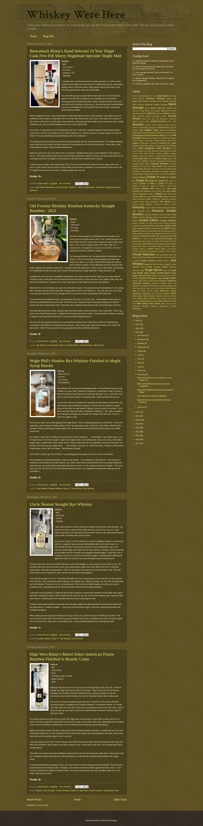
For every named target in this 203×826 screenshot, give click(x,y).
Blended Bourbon (144, 116)
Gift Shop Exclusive (151, 169)
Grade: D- (145, 186)
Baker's (135, 104)
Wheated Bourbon (163, 296)
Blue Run (155, 119)
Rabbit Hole (172, 255)
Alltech (135, 98)
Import (135, 194)
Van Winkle (141, 291)
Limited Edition (73, 345)
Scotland (157, 267)
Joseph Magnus (145, 204)
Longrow (173, 223)
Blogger (114, 820)
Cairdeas (152, 133)
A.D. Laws (153, 96)
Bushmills (145, 133)
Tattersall (156, 281)
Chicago (163, 140)
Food (141, 166)
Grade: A (153, 176)
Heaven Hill (147, 188)
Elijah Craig (161, 158)
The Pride (153, 286)
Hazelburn (136, 188)
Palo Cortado (151, 246)
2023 (137, 332)
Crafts (174, 148)
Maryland (141, 228)
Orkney (167, 244)
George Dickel (138, 169)
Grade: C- (55, 639)
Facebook (136, 164)
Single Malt (100, 187)
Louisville (136, 226)
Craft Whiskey (41, 488)
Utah (117, 790)
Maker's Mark (170, 226)
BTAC (141, 130)
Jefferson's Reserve (168, 199)
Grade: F (163, 186)
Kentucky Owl (144, 211)
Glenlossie (172, 171)
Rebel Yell (136, 257)
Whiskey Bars (155, 298)
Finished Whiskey (55, 488)
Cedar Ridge (166, 138)
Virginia (156, 291)
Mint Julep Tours (159, 231)
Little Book (165, 223)
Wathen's (166, 293)
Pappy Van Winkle (163, 246)
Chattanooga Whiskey (151, 140)
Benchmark (165, 111)
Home (33, 36)
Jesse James (144, 202)
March (140, 370)
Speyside (33, 190)
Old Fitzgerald (156, 239)
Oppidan (156, 244)
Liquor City (157, 223)
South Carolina (171, 276)
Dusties (135, 158)
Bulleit (162, 130)
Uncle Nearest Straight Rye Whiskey (61, 504)
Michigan (173, 228)
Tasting (150, 281)
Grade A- (172, 174)
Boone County (144, 121)
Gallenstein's (172, 166)
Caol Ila (168, 135)
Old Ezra (147, 239)
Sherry (80, 187)
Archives (159, 101)
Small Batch (163, 273)
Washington (137, 293)
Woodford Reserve (149, 306)
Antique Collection (149, 101)
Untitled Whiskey (170, 288)
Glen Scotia (171, 169)
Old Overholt (146, 241)
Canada (147, 135)
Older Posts (120, 799)
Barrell (147, 108)
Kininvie (162, 214)
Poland (141, 251)
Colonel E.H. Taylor (167, 143)
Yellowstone (137, 309)
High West (83, 790)
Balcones (141, 104)
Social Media (162, 276)
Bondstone (172, 119)
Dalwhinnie (155, 151)
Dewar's (152, 153)
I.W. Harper (166, 191)
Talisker (145, 281)
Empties (169, 158)
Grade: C (144, 183)
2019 (137, 424)
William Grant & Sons (168, 303)
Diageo (159, 153)
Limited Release (86, 345)
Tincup (159, 286)
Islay (141, 196)
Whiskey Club (166, 298)
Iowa (164, 194)
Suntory (135, 281)
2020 (137, 420)
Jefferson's (156, 199)
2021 (137, 416)
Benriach (173, 111)
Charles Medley (138, 140)
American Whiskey (155, 98)
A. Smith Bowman (143, 96)
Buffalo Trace (151, 130)
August (140, 351)
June (139, 359)
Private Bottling (171, 251)
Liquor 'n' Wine (138, 223)
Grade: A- (164, 177)
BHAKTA (144, 113)
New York (159, 236)
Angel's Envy (137, 101)
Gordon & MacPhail (161, 174)
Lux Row (150, 226)
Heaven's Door (160, 188)
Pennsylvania (77, 488)
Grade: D (67, 488)
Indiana (158, 193)
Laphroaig (148, 217)
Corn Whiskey (171, 146)
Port (145, 251)
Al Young (173, 96)
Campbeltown (138, 135)
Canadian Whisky (43, 639)
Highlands (147, 191)
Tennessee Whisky (158, 283)
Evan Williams (143, 161)
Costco (135, 148)
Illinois (173, 191)
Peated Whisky (160, 249)
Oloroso (135, 244)
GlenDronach (137, 171)
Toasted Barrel (167, 286)
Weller (173, 293)
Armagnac (172, 101)
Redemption (151, 257)
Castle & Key (156, 138)
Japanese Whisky (144, 199)
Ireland (170, 194)
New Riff (151, 236)
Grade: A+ (73, 187)
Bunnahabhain (171, 130)
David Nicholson (165, 151)
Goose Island (149, 174)
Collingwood (154, 143)
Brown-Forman (163, 127)
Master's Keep (150, 228)
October (140, 343)
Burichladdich (137, 133)
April (139, 367)
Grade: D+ (155, 186)
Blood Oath (146, 119)
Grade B (136, 177)
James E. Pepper (169, 196)
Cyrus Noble (147, 151)
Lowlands (143, 226)
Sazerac (136, 267)
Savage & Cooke (170, 264)
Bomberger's (164, 119)
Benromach (50, 187)
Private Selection (95, 790)
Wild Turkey (162, 301)
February (141, 374)
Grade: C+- (172, 183)
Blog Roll (48, 36)
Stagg (159, 278)
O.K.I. (141, 239)
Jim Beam (165, 201)
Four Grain (147, 166)
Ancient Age (171, 98)
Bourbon (138, 124)
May (139, 363)
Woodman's (163, 306)
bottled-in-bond (158, 121)
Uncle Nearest (77, 639)
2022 (137, 412)
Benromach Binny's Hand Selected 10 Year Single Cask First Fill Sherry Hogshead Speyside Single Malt (76, 53)
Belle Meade (145, 111)
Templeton (163, 281)
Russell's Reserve (163, 261)
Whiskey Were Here (76, 14)
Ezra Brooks (171, 161)
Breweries (152, 127)
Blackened (159, 113)
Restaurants (160, 257)
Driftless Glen (171, 156)
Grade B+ (143, 177)
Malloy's (135, 228)
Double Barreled (160, 156)
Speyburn (136, 278)
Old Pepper (155, 241)
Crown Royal (137, 151)
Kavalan (173, 204)
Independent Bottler (145, 194)
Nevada (144, 236)
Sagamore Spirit (150, 264)
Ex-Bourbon (153, 161)
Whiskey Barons (143, 298)
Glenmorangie (138, 174)
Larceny (155, 217)
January (140, 407)
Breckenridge (143, 127)
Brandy (135, 127)
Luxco (156, 226)
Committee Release (147, 146)
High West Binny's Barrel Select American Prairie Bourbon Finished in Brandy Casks (72, 656)
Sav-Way (160, 264)
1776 (134, 96)
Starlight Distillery (169, 278)
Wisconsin (136, 306)
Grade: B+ (163, 180)
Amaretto (141, 98)
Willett (139, 303)
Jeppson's (136, 202)
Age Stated (40, 187)
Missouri (142, 233)
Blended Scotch (159, 116)
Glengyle (165, 171)
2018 (137, 428)
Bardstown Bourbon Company (156, 104)
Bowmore (173, 125)
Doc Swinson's (149, 156)
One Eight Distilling (146, 244)
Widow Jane (152, 301)
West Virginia (138, 296)
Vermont (149, 291)
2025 (137, 324)
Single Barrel (89, 187)
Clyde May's (172, 140)
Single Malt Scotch (113, 187)
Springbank (151, 278)
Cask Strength (62, 187)
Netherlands (136, 236)
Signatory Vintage (138, 270)
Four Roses (157, 166)
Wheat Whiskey (149, 296)
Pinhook (135, 251)
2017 (137, 432)
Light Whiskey (163, 217)
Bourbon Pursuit (151, 125)
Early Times (152, 158)
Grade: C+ (163, 183)
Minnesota (149, 231)
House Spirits (156, 191)
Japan (135, 199)
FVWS (165, 166)
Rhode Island (168, 257)
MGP (167, 228)
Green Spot (172, 186)
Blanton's (167, 113)
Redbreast (143, 257)
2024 (137, 328)
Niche (166, 236)
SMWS (154, 276)
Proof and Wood (161, 255)
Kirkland (168, 214)
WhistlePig (143, 301)
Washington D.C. (148, 293)
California (159, 133)
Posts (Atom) (43, 805)
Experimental (162, 161)
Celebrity (173, 138)
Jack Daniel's (157, 196)
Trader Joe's (150, 288)
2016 (137, 435)
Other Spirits (142, 246)
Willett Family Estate (151, 303)
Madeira (162, 226)
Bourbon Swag (163, 125)
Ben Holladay (155, 111)
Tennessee (171, 281)
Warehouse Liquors (168, 291)
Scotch (149, 267)
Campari (173, 133)
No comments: (65, 183)
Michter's (136, 231)
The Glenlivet (144, 286)
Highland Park (138, 191)
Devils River (143, 153)
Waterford (159, 293)
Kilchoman (148, 214)
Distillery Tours (138, 156)
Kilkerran (155, 214)
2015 (137, 439)
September (142, 347)
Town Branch (140, 288)
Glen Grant (163, 169)
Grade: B (62, 345)
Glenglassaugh (156, 171)
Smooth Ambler (145, 276)
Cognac (136, 143)
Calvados (167, 133)
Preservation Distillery (156, 251)
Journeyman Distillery (161, 204)
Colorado (136, 146)
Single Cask (166, 270)
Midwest (143, 231)
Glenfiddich (146, 171)
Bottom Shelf (171, 121)
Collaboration (144, 143)
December (141, 335)
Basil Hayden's (167, 108)
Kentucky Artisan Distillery (153, 208)
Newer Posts (34, 799)
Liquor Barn (149, 223)
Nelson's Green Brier (169, 233)
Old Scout (172, 241)
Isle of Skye (147, 196)
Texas (170, 283)
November (141, 339)
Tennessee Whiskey (141, 283)
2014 (137, 443)
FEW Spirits (145, 164)
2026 (137, 320)
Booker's (135, 121)
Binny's (39, 790)
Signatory (172, 267)
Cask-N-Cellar (147, 138)
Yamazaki (173, 306)
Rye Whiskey (89, 488)
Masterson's (160, 228)
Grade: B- (74, 790)
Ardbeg (165, 101)
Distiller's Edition (169, 153)
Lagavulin (141, 217)
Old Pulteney (164, 241)
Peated (150, 249)
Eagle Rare (143, 158)
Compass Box (160, 146)
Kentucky (138, 207)
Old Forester (99, 345)
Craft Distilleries (146, 148)
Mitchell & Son (150, 233)
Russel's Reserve (147, 261)
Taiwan (140, 281)
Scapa (143, 267)
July (139, 355)
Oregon (162, 244)
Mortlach (158, 233)
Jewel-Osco (155, 202)
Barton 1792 (156, 108)
